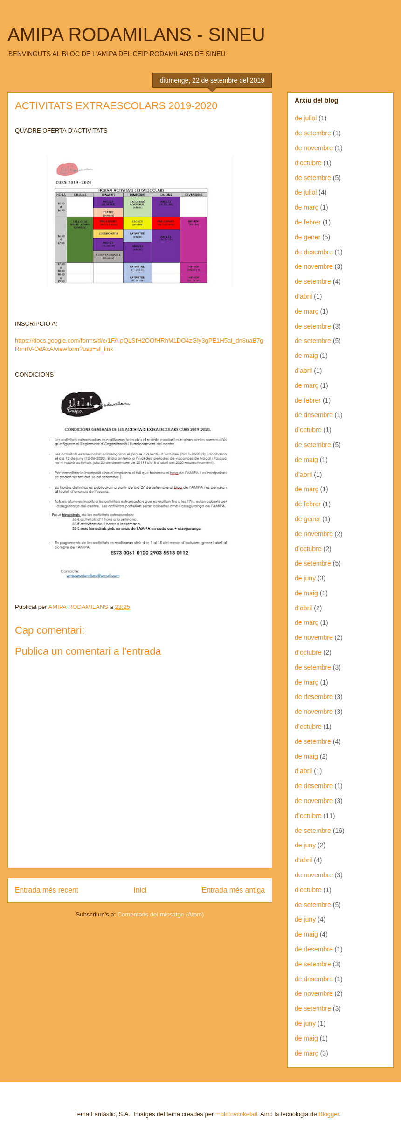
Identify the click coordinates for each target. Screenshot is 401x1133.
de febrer (308, 222)
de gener (307, 237)
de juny (305, 578)
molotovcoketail (236, 1114)
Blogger (328, 1114)
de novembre (314, 148)
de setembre (313, 133)
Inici (140, 890)
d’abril (303, 296)
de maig (306, 355)
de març (306, 207)
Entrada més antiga (233, 890)
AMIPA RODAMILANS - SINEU (136, 34)
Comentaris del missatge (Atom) (161, 914)
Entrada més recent (46, 890)
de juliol (306, 118)
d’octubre (308, 163)
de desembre (314, 252)
